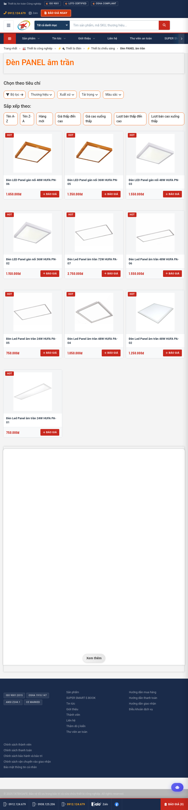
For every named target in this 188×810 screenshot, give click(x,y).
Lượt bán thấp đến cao (129, 119)
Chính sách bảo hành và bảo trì (23, 756)
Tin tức (70, 703)
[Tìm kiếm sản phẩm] (114, 25)
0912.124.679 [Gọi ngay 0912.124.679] (15, 13)
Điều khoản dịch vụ (141, 709)
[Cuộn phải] (181, 38)
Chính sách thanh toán (18, 750)
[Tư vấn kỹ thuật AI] (177, 787)
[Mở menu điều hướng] (9, 25)
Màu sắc (113, 95)
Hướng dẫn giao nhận (142, 703)
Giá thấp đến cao (67, 119)
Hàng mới (42, 119)
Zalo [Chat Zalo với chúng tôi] (33, 13)
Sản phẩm (72, 692)
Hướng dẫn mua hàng (142, 692)
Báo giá (50, 194)
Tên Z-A (26, 119)
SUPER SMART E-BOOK (81, 698)
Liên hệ (70, 720)
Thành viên (73, 714)
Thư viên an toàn (76, 731)
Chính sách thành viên (17, 744)
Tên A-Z (10, 119)
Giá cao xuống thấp (96, 119)
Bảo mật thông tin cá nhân (20, 767)
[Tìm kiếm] (164, 25)
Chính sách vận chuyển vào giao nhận (27, 761)
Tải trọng (90, 95)
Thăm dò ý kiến (75, 726)
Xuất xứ (67, 95)
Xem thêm (94, 658)
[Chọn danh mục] (52, 25)
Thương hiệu (41, 95)
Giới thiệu (72, 709)
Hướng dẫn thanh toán (143, 698)
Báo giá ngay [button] (56, 13)
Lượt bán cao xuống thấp (165, 119)
